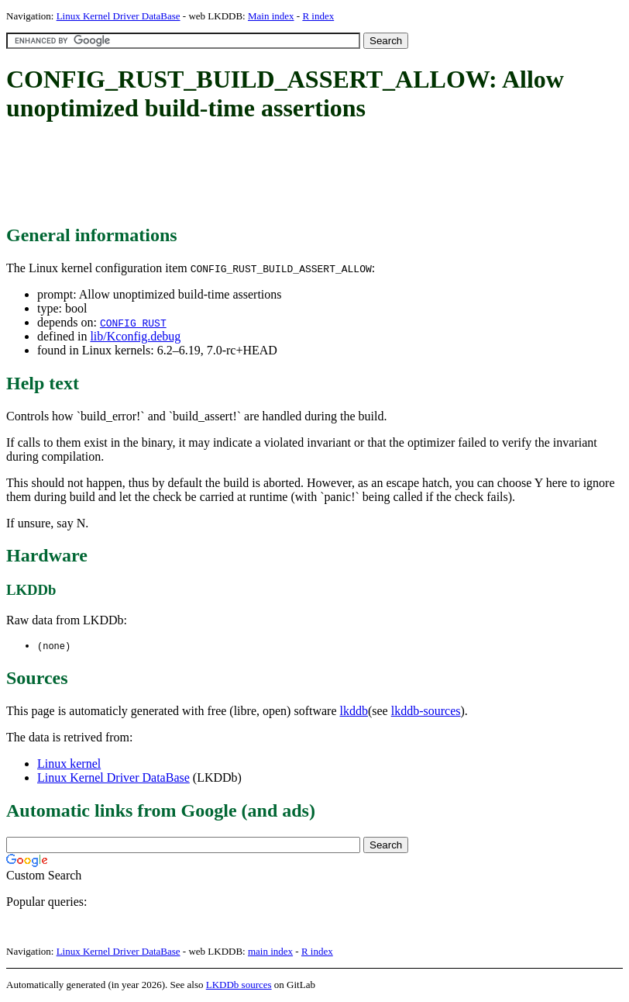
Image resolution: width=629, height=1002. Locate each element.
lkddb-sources (426, 711)
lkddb (354, 711)
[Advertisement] (288, 174)
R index (318, 16)
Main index (271, 16)
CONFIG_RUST (133, 323)
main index (270, 952)
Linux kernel (69, 764)
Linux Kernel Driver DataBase (118, 16)
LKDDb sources (239, 985)
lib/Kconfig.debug (135, 336)
